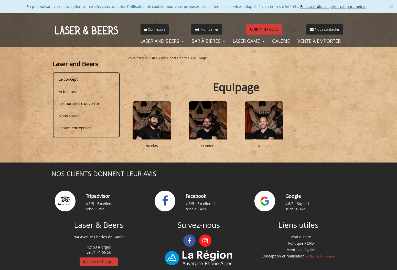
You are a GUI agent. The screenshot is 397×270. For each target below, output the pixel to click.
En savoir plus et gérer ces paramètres (333, 6)
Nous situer (69, 115)
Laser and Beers (162, 41)
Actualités (67, 91)
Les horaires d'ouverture (80, 103)
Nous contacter (324, 29)
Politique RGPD (301, 243)
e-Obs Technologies (320, 256)
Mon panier (206, 29)
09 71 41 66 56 (264, 29)
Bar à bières (208, 41)
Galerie (281, 41)
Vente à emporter (319, 41)
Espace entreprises (75, 127)
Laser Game (248, 41)
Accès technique (98, 261)
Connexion (154, 29)
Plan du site (301, 236)
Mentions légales (301, 249)
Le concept (68, 79)
